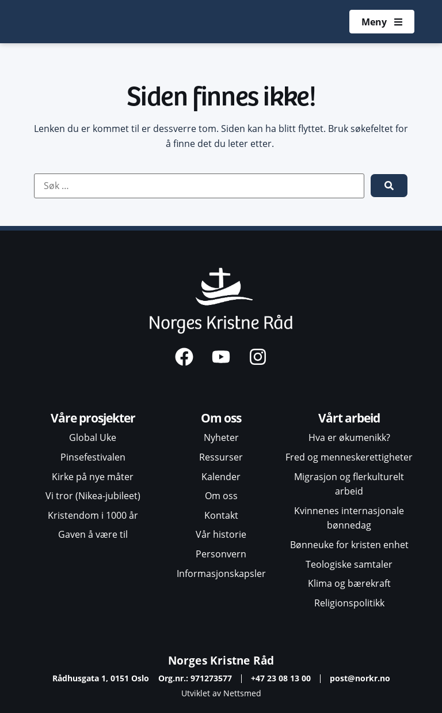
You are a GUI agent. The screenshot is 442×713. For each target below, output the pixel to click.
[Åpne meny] (381, 22)
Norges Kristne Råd (221, 660)
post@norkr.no (360, 678)
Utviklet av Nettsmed (221, 693)
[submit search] (389, 185)
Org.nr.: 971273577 (195, 678)
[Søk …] (199, 186)
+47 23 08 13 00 (281, 678)
